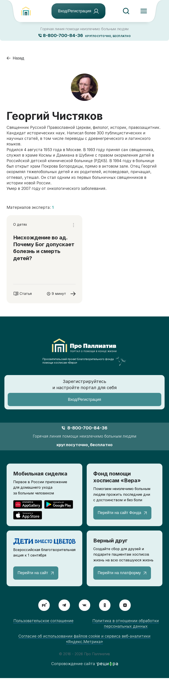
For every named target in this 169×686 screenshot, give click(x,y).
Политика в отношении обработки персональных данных (125, 623)
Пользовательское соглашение (43, 620)
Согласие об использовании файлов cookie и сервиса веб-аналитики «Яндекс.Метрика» (84, 639)
